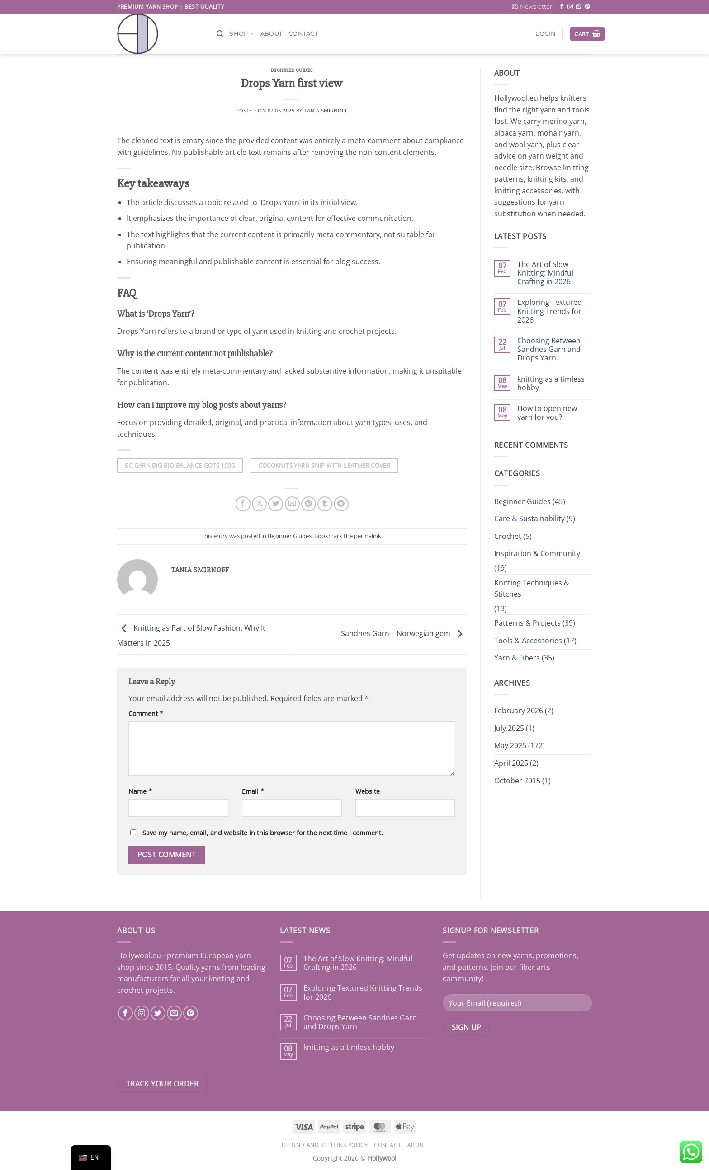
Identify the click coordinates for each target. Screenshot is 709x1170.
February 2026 (518, 711)
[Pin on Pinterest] (308, 503)
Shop (242, 33)
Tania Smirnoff (326, 110)
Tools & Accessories (528, 641)
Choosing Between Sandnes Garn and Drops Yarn (549, 350)
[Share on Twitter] (275, 503)
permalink (367, 536)
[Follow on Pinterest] (587, 7)
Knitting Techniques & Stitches (531, 588)
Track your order (162, 1084)
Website (367, 791)
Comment (145, 713)
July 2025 (509, 728)
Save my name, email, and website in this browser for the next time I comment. (262, 832)
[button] (532, 7)
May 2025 (510, 745)
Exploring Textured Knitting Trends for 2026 (549, 311)
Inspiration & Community (537, 553)
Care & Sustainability (529, 519)
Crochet (507, 536)
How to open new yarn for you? (547, 412)
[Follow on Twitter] (158, 1013)
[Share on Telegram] (341, 503)
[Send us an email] (578, 7)
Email (253, 791)
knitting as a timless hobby (551, 383)
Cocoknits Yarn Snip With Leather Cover (325, 465)
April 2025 (511, 763)
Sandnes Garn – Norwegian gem (404, 634)
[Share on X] (259, 503)
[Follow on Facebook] (561, 7)
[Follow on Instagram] (570, 7)
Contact (303, 33)
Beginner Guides (292, 70)
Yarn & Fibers (517, 658)
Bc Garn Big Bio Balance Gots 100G (180, 465)
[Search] (220, 33)
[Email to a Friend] (292, 503)
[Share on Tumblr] (324, 503)
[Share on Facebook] (243, 503)
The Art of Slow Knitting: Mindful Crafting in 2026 (545, 273)
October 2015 (517, 781)
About (271, 33)
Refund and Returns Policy (325, 1145)
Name (140, 791)
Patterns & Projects (527, 623)
